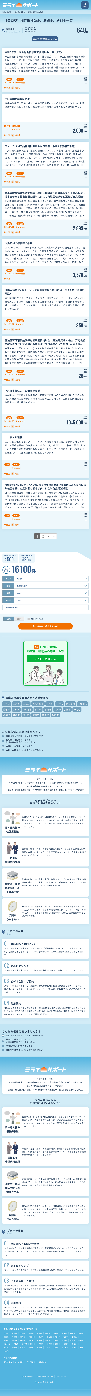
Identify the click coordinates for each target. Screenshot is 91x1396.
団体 (19, 618)
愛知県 (31, 1340)
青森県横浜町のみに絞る (45, 38)
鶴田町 (45, 715)
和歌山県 (7, 1344)
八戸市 (59, 703)
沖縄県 (74, 1347)
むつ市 (38, 709)
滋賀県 (47, 1340)
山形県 (47, 1333)
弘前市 (67, 709)
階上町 (26, 715)
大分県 (47, 1347)
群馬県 (80, 1333)
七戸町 (6, 703)
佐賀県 (22, 1347)
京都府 (56, 1340)
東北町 (77, 709)
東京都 (22, 1337)
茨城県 (64, 1333)
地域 (8, 585)
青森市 (36, 715)
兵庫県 (72, 1340)
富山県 (49, 1337)
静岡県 (22, 1340)
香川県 (65, 1344)
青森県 (14, 1333)
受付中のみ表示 (37, 619)
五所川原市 (38, 703)
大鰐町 (16, 709)
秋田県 (39, 1333)
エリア (8, 578)
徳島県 (57, 1344)
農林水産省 (42, 1362)
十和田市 (82, 703)
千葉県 (14, 1337)
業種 (8, 593)
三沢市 (26, 703)
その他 (6, 1351)
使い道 (8, 600)
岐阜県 (14, 1340)
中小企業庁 (19, 1362)
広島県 (41, 1344)
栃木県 (72, 1333)
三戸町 (16, 703)
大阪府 (64, 1340)
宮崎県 (56, 1347)
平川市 (57, 709)
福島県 (56, 1333)
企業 (9, 618)
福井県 (65, 1337)
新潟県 (41, 1337)
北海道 (6, 1333)
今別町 (50, 703)
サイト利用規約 (27, 1376)
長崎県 (31, 1347)
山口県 (49, 1344)
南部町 (6, 709)
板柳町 (6, 715)
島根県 (24, 1344)
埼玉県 (6, 1337)
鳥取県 (16, 1344)
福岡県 (14, 1347)
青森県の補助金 (19, 12)
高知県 (6, 1347)
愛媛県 (74, 1344)
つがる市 (27, 709)
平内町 (47, 709)
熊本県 (39, 1347)
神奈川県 (32, 1337)
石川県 (57, 1337)
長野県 (6, 1340)
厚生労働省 (31, 1362)
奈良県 (80, 1340)
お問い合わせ (61, 1376)
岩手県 (22, 1333)
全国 (81, 1347)
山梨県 (74, 1337)
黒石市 (55, 715)
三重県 (39, 1340)
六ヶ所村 (70, 703)
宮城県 (31, 1333)
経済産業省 (8, 1362)
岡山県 (32, 1344)
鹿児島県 (65, 1347)
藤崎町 (16, 715)
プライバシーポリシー (45, 1376)
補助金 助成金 (6, 12)
